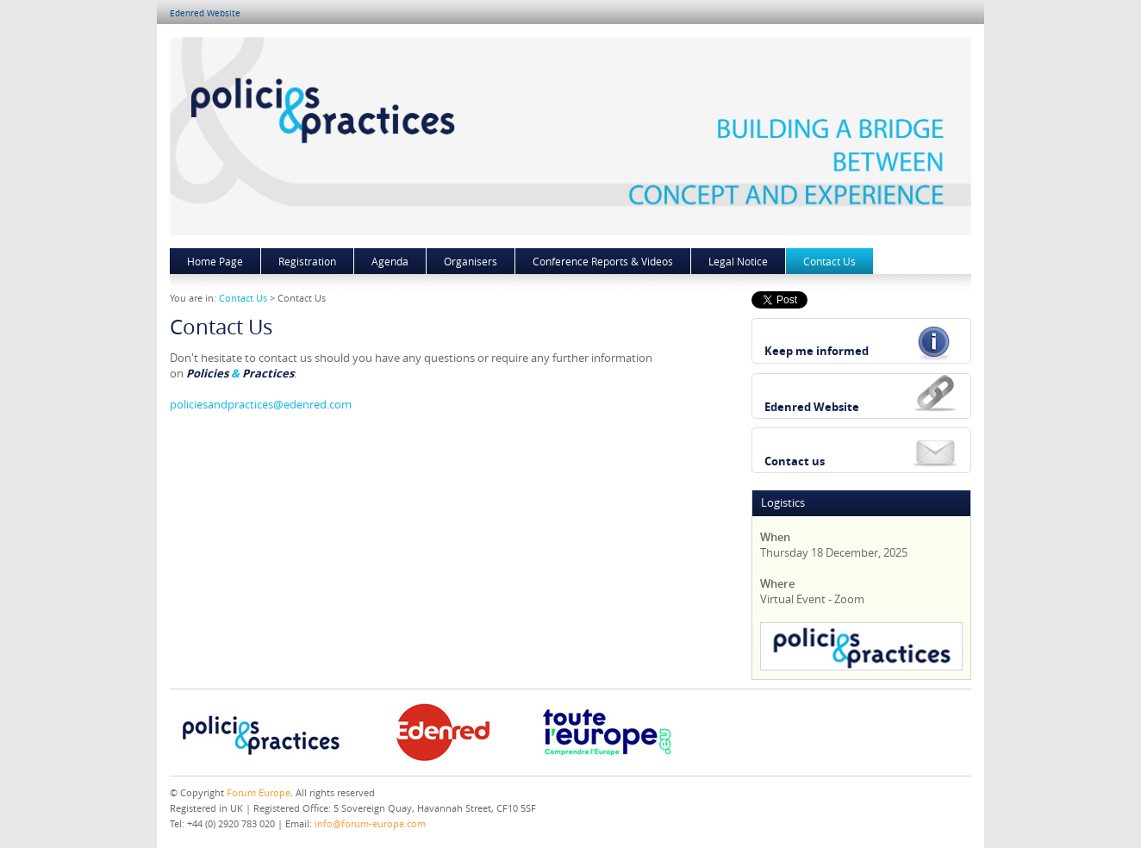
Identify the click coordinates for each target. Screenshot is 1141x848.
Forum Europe (258, 792)
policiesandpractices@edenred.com (261, 404)
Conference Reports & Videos (603, 261)
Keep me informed (816, 351)
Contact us (794, 461)
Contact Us (829, 261)
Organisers (470, 261)
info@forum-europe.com (370, 823)
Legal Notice (738, 261)
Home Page (215, 261)
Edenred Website (205, 13)
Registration (307, 261)
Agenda (389, 261)
